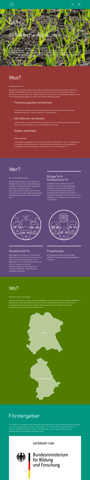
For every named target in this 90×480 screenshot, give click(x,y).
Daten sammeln (25, 130)
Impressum (29, 467)
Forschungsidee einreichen (33, 102)
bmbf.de (30, 448)
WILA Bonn (28, 303)
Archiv (60, 467)
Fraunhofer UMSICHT (71, 300)
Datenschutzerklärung (45, 467)
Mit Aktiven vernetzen (29, 118)
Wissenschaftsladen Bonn (69, 224)
